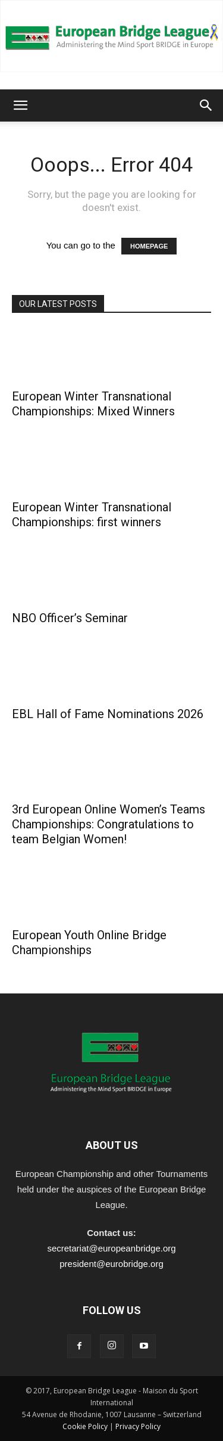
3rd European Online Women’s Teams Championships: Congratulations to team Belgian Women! (108, 824)
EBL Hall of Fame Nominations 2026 (107, 714)
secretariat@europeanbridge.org (111, 1248)
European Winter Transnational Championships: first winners (91, 514)
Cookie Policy (85, 1426)
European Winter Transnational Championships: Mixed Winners (93, 403)
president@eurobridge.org (111, 1264)
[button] (20, 105)
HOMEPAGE (149, 246)
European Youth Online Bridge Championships (89, 942)
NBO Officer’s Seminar (70, 618)
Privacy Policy (138, 1426)
